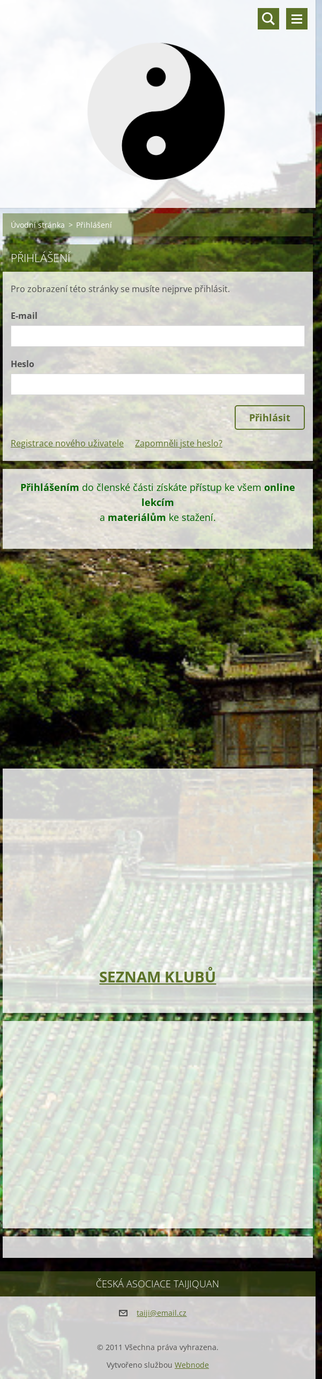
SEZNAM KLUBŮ (157, 976)
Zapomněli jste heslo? (178, 443)
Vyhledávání (268, 18)
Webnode (192, 1365)
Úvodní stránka (38, 225)
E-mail (24, 316)
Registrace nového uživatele (67, 443)
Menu (297, 18)
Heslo (22, 364)
